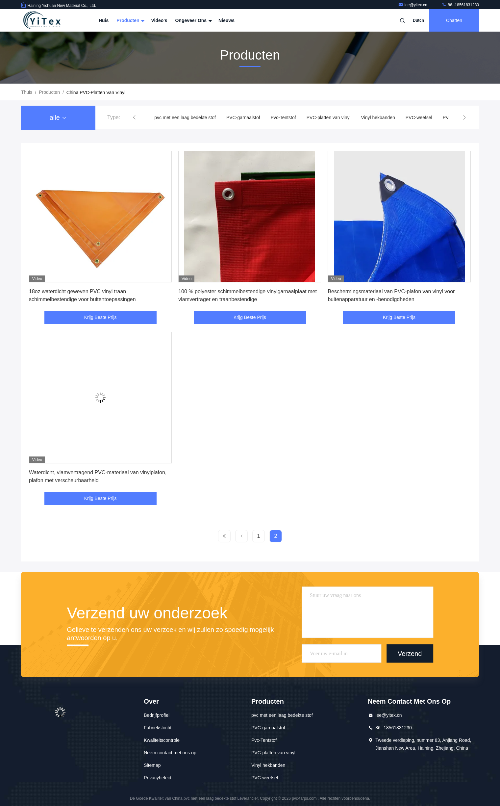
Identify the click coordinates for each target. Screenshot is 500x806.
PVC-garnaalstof (243, 117)
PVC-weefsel (419, 117)
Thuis (26, 92)
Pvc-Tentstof (283, 117)
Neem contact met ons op (170, 752)
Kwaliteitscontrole (162, 740)
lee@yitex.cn (413, 5)
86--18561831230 (460, 5)
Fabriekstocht (157, 727)
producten (49, 92)
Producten (129, 20)
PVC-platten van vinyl (329, 117)
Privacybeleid (157, 777)
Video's (159, 20)
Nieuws (226, 20)
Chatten (454, 20)
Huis (104, 20)
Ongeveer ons (193, 20)
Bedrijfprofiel (156, 715)
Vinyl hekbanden (378, 117)
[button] (134, 117)
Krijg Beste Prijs (100, 317)
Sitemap (152, 765)
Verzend (410, 653)
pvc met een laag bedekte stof (185, 117)
